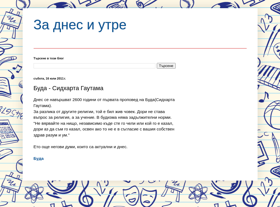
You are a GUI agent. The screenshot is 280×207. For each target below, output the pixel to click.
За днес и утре (80, 24)
